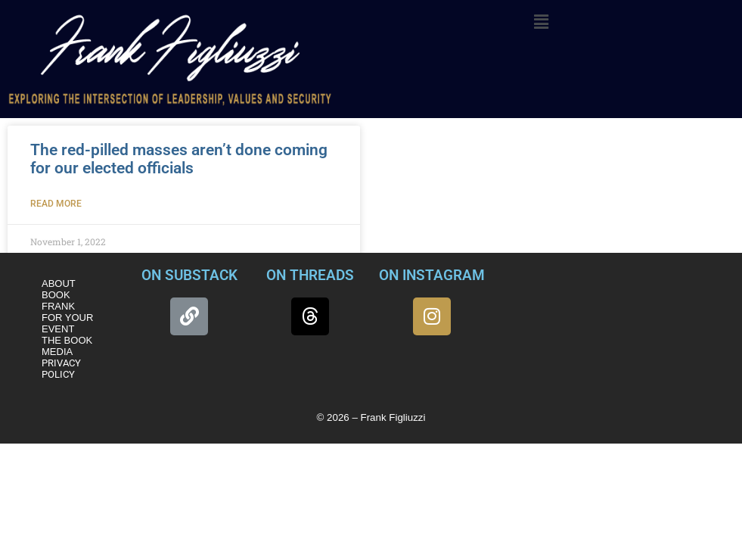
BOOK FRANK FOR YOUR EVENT (67, 312)
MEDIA (57, 351)
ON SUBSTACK (189, 275)
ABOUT (59, 283)
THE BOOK (67, 340)
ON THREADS (310, 275)
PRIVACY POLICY (61, 368)
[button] (541, 22)
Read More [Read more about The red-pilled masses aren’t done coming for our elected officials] (56, 203)
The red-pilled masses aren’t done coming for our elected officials (179, 159)
